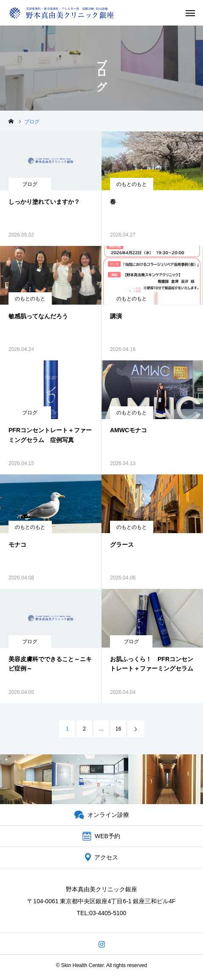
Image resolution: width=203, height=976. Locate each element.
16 (118, 729)
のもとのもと (131, 184)
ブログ (29, 184)
